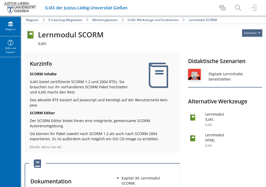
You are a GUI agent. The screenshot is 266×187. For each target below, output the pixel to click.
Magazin (32, 20)
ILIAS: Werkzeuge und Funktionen (153, 20)
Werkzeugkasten (105, 20)
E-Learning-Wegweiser (65, 20)
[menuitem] (223, 8)
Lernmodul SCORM (203, 20)
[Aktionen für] (252, 33)
